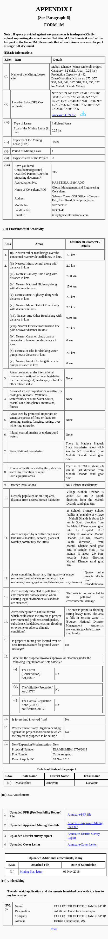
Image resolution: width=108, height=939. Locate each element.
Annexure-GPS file (64, 115)
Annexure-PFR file (79, 814)
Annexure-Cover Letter (82, 844)
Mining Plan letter (31, 871)
